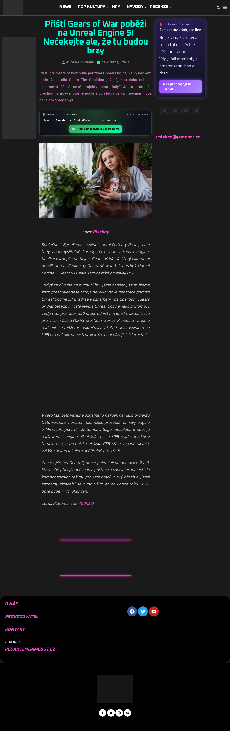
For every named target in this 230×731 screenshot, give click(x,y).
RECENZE (159, 7)
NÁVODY (135, 7)
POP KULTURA (92, 7)
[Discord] (164, 110)
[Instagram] (185, 110)
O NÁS (11, 604)
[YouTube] (175, 110)
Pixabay (101, 232)
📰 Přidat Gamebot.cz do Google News (95, 129)
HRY (116, 7)
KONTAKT (15, 630)
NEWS (65, 7)
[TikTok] (196, 110)
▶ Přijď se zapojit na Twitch (177, 86)
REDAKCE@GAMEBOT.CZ (30, 649)
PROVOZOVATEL (21, 617)
